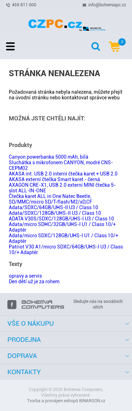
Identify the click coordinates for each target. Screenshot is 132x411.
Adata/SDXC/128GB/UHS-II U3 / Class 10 (55, 213)
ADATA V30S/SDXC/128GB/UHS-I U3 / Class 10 (61, 218)
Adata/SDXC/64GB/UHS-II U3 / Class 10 (53, 207)
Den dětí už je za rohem (34, 281)
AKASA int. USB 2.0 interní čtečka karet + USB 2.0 (63, 174)
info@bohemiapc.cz (107, 4)
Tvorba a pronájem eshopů (52, 400)
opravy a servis (25, 276)
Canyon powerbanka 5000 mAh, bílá (48, 157)
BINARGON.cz (92, 400)
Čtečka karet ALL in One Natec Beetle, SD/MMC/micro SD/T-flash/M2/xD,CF (50, 199)
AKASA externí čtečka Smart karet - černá (54, 179)
